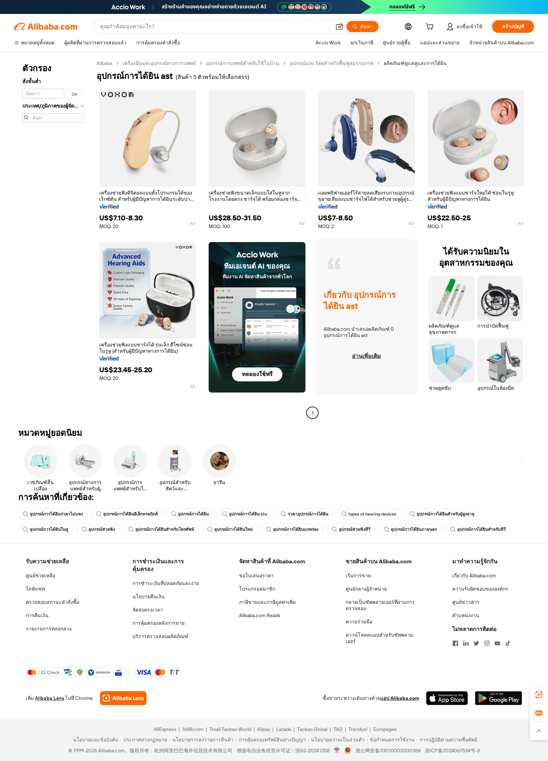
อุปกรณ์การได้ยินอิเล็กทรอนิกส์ (127, 514)
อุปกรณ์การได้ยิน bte (244, 514)
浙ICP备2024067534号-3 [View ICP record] (452, 750)
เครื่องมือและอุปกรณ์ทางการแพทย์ (159, 63)
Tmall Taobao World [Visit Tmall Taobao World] (230, 729)
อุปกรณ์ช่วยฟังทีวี (351, 529)
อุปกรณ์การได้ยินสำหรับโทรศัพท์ (161, 529)
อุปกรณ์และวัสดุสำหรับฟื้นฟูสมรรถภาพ (331, 63)
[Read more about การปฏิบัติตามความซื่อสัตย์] (447, 740)
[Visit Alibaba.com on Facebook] (455, 643)
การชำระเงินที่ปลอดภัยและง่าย (165, 583)
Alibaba (104, 63)
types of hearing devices (368, 514)
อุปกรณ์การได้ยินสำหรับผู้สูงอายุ (442, 514)
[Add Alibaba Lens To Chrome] (123, 698)
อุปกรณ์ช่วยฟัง (98, 529)
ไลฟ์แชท (35, 589)
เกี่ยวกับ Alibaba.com (474, 575)
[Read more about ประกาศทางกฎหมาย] (143, 740)
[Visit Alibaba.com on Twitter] (476, 643)
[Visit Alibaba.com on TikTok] (508, 643)
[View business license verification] (337, 750)
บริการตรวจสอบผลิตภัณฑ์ (160, 636)
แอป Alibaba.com (399, 698)
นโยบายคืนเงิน (148, 596)
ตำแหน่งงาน (465, 615)
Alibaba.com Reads (259, 615)
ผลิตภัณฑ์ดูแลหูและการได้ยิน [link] (415, 63)
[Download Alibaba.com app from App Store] (447, 698)
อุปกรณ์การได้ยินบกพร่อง (292, 529)
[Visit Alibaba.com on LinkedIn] (466, 643)
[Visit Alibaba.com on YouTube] (497, 643)
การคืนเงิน (37, 615)
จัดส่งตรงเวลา (147, 610)
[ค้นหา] (362, 26)
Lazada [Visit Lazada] (283, 729)
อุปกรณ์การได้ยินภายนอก (410, 529)
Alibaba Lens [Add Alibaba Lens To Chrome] (49, 698)
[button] (339, 26)
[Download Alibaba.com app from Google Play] (498, 698)
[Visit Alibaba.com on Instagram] (487, 643)
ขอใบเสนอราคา (256, 575)
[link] (539, 695)
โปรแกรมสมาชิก (257, 589)
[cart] (431, 27)
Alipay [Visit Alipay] (263, 729)
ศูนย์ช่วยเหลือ (40, 575)
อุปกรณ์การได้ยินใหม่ (230, 529)
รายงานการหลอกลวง (49, 628)
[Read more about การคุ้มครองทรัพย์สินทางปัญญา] (271, 740)
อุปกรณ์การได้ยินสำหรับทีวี (478, 529)
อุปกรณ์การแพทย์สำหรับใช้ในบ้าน (242, 63)
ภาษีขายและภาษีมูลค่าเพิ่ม (267, 602)
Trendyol (357, 729)
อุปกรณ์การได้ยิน (190, 514)
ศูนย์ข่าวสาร (466, 602)
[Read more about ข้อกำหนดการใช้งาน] (390, 740)
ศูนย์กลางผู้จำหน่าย (366, 589)
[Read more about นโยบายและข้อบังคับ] (94, 740)
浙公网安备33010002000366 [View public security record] (388, 750)
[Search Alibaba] (215, 26)
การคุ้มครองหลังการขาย (158, 623)
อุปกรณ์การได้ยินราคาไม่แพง (53, 514)
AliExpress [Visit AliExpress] (165, 729)
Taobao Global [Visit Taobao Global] (312, 729)
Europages (385, 729)
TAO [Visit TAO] (337, 729)
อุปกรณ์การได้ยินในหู (45, 529)
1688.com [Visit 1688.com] (192, 729)
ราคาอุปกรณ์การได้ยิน (304, 514)
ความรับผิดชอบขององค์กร (480, 589)
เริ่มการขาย (358, 575)
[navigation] (53, 239)
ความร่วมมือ (359, 621)
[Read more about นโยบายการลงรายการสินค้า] (201, 740)
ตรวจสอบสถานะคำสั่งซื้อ (52, 602)
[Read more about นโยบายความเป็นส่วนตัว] (336, 740)
